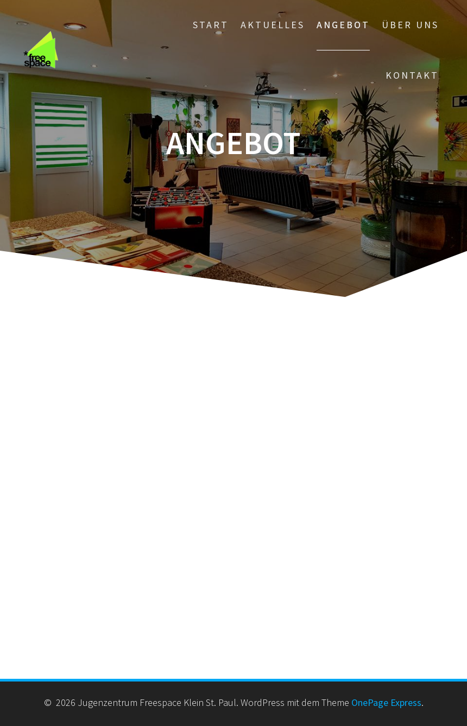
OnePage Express (386, 702)
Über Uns (410, 24)
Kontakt (412, 75)
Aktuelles (273, 24)
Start (211, 24)
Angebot (343, 24)
